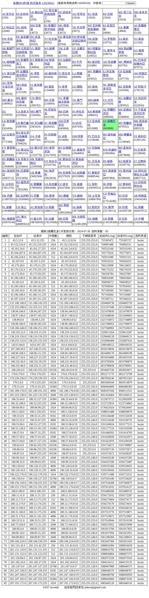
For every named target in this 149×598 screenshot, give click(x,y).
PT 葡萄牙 (94, 172)
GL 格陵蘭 (8, 61)
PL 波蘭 (7, 207)
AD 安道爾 (109, 61)
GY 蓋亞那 (8, 73)
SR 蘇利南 (50, 73)
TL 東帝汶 (109, 50)
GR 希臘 (35, 172)
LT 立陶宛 (140, 161)
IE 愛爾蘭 (36, 184)
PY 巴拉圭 (94, 136)
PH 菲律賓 (64, 172)
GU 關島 (77, 86)
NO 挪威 (63, 195)
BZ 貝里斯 (125, 86)
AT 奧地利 (125, 184)
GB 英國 (108, 218)
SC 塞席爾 (50, 123)
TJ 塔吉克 (64, 73)
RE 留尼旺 (94, 61)
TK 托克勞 (78, 27)
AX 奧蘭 (124, 27)
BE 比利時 (22, 195)
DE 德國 (93, 218)
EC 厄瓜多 (94, 161)
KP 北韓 (108, 14)
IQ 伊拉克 (78, 111)
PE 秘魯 (108, 161)
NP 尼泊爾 (36, 123)
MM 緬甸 (93, 100)
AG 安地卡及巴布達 (7, 87)
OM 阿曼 (77, 136)
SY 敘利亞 (140, 136)
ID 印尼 (123, 195)
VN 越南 (77, 195)
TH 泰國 (77, 184)
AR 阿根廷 (140, 195)
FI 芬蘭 (34, 195)
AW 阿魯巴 (140, 73)
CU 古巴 (108, 100)
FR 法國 (49, 218)
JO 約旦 (77, 123)
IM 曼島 (49, 86)
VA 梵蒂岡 (109, 38)
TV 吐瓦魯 (50, 38)
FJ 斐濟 (62, 86)
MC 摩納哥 (125, 61)
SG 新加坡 (36, 207)
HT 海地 (93, 86)
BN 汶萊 (49, 100)
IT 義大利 (36, 218)
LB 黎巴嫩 (22, 123)
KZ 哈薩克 (125, 161)
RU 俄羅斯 (8, 218)
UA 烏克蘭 (50, 184)
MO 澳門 (35, 111)
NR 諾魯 (93, 38)
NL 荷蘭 (139, 207)
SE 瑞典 (77, 207)
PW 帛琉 (7, 38)
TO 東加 (139, 38)
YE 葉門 (77, 100)
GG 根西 (139, 50)
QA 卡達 (35, 136)
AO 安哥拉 (78, 14)
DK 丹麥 (7, 195)
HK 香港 (49, 195)
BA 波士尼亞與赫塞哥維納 (22, 136)
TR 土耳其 (94, 195)
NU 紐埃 (21, 27)
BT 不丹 (77, 61)
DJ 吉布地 (22, 14)
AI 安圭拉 (8, 14)
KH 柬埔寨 (94, 111)
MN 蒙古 (7, 100)
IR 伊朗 (107, 184)
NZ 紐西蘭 (78, 172)
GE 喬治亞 (22, 149)
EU (4, 111)
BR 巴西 (63, 218)
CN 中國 (139, 218)
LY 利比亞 (8, 27)
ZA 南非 (123, 38)
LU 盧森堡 (78, 149)
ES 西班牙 (94, 207)
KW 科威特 (110, 149)
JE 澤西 (34, 73)
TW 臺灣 (108, 207)
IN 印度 (123, 207)
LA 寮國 (77, 73)
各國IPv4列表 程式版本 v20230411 (33, 3)
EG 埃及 (93, 14)
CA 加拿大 (22, 111)
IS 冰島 (62, 136)
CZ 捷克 (63, 184)
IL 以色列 (8, 184)
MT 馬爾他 (125, 123)
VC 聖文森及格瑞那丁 (50, 14)
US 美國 (49, 207)
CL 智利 (92, 184)
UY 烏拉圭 (50, 161)
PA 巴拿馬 (140, 149)
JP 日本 (123, 218)
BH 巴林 (63, 111)
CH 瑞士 (21, 207)
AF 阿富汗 (140, 86)
